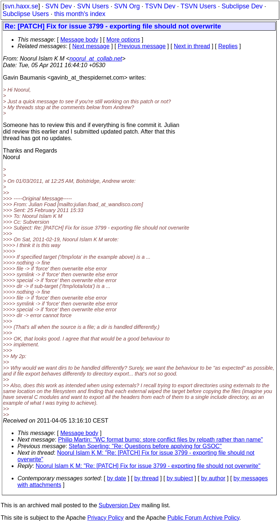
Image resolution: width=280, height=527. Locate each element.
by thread (146, 478)
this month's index (79, 14)
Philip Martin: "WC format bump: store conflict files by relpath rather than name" (160, 439)
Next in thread (192, 46)
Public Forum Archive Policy (203, 518)
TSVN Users (198, 6)
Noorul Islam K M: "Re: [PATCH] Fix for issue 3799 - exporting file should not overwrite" (148, 466)
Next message (90, 46)
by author (213, 478)
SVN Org (127, 6)
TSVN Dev (160, 6)
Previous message (142, 46)
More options (123, 39)
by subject (180, 478)
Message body (79, 39)
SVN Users (93, 6)
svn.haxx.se (21, 6)
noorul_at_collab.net (96, 58)
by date (116, 478)
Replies (228, 46)
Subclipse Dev (242, 6)
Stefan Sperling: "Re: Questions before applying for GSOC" (145, 446)
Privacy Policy (105, 518)
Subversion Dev (119, 505)
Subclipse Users (26, 14)
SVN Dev (58, 6)
